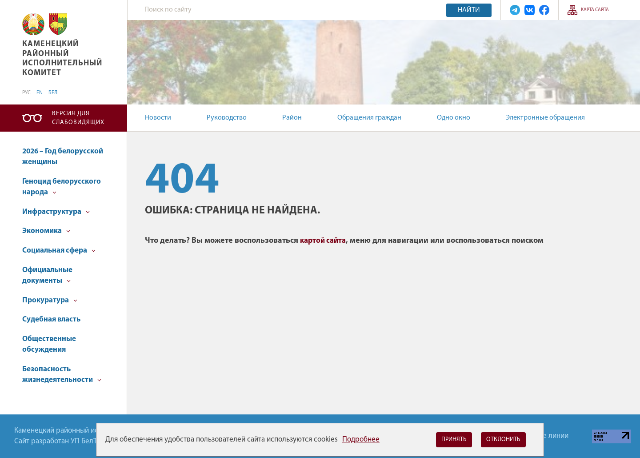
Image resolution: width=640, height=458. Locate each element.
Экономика (46, 231)
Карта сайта (595, 10)
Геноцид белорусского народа (61, 187)
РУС (26, 93)
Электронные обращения (545, 117)
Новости (158, 117)
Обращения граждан (369, 117)
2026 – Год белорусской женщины (62, 157)
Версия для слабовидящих (78, 118)
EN (39, 93)
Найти (469, 10)
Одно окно (453, 117)
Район (292, 117)
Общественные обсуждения (49, 344)
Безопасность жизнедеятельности (61, 375)
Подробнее (361, 439)
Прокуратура (49, 300)
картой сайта (323, 241)
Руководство (227, 117)
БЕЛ (52, 93)
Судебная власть (51, 319)
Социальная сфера (59, 250)
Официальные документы (47, 275)
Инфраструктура (56, 212)
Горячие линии (544, 436)
